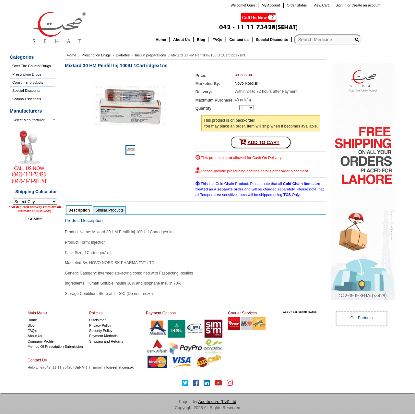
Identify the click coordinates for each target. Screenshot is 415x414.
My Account (271, 5)
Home (32, 320)
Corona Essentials (26, 99)
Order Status (297, 5)
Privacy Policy (100, 325)
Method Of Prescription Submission (55, 346)
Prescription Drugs (26, 74)
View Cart (321, 5)
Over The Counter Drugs (31, 66)
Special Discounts (26, 90)
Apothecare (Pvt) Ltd (217, 401)
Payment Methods (103, 336)
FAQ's (32, 331)
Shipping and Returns (106, 341)
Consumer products (27, 82)
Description (79, 210)
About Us (35, 336)
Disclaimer (97, 320)
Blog (31, 325)
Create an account (365, 5)
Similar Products (109, 210)
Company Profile (40, 341)
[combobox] (34, 120)
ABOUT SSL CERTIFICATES (300, 312)
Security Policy (100, 331)
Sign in (341, 5)
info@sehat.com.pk (118, 367)
